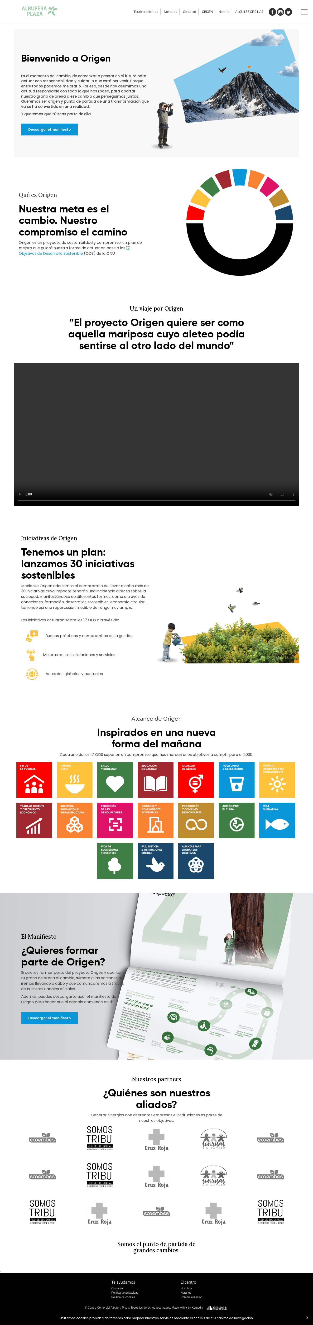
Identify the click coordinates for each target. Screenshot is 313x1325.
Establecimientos (146, 12)
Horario (224, 12)
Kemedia (197, 1307)
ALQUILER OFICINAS (249, 12)
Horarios (186, 1292)
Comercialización (191, 1297)
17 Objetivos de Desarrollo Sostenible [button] (74, 250)
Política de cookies (123, 1297)
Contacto (189, 12)
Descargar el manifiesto (49, 129)
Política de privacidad (125, 1292)
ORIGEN (207, 12)
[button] (34, 780)
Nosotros (170, 12)
